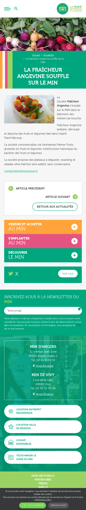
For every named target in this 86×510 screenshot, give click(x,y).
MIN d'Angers (43, 347)
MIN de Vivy (43, 375)
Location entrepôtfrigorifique (24, 411)
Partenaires (43, 479)
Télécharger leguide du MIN (22, 457)
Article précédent (26, 188)
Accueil (36, 55)
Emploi (43, 487)
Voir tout (67, 273)
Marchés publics (43, 475)
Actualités (48, 55)
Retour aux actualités (55, 206)
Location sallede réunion (22, 426)
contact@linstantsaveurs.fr (21, 171)
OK (79, 309)
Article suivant (61, 196)
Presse (43, 483)
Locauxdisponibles (19, 442)
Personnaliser (58, 505)
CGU (78, 325)
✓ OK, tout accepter (32, 505)
